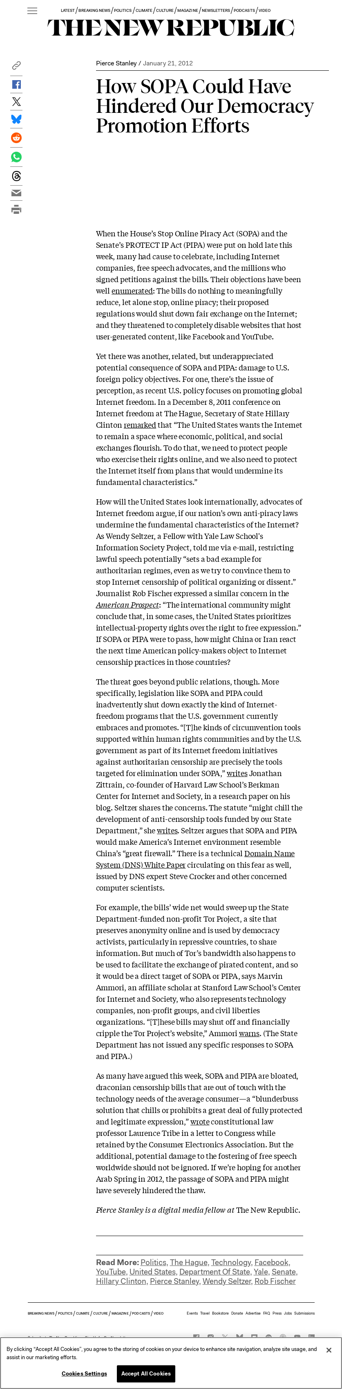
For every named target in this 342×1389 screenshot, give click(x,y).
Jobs (288, 1313)
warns (249, 1033)
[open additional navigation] (32, 11)
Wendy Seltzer (227, 1281)
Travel (205, 1313)
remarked (140, 424)
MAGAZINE (187, 10)
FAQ (266, 1313)
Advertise (253, 1313)
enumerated (132, 290)
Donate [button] (237, 1313)
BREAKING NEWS (94, 10)
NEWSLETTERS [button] (216, 10)
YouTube (111, 1272)
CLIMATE (144, 10)
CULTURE (165, 10)
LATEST (68, 10)
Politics (153, 1262)
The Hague (189, 1262)
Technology (231, 1262)
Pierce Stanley (116, 63)
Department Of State (214, 1272)
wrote (200, 1121)
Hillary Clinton (121, 1281)
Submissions (304, 1313)
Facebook (271, 1262)
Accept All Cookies (146, 1373)
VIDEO (264, 10)
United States (153, 1272)
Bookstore (220, 1313)
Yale (261, 1272)
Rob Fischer (275, 1281)
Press (277, 1313)
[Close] (329, 1350)
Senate (284, 1272)
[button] (16, 67)
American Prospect (127, 604)
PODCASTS (244, 10)
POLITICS (123, 10)
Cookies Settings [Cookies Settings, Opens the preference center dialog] (84, 1373)
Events (192, 1313)
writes (237, 772)
